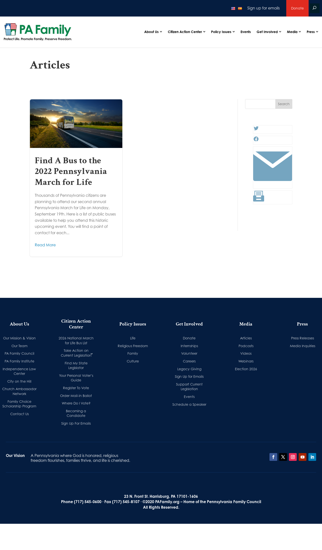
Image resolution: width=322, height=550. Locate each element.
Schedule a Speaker (189, 404)
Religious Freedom (133, 346)
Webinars (245, 361)
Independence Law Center (19, 371)
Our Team (19, 346)
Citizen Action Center (185, 32)
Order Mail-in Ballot (76, 396)
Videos (245, 353)
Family (132, 353)
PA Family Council (19, 353)
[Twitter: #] (256, 129)
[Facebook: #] (256, 140)
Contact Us (19, 414)
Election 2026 (246, 369)
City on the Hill (19, 381)
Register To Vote (76, 388)
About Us (151, 32)
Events (246, 32)
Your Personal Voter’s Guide (76, 377)
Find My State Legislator (76, 365)
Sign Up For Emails (76, 423)
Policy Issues (221, 32)
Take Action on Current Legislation (76, 352)
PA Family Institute (19, 361)
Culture (133, 361)
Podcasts (246, 346)
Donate (297, 8)
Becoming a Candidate (76, 413)
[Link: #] (272, 184)
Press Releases (302, 338)
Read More (45, 244)
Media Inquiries (302, 346)
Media (292, 32)
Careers (189, 361)
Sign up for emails (263, 8)
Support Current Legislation (189, 386)
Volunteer (189, 353)
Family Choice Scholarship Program (19, 403)
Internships (189, 346)
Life (132, 338)
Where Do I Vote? (76, 403)
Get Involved (267, 32)
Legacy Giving (189, 369)
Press (311, 32)
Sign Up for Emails (189, 376)
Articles (246, 338)
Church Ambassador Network (19, 391)
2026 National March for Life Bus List (76, 340)
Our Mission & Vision (19, 338)
